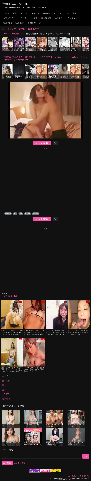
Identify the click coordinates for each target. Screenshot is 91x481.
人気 (67, 13)
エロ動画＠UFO (17, 33)
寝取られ (8, 214)
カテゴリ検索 (19, 463)
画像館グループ (34, 23)
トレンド (57, 13)
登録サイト (59, 18)
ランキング (72, 18)
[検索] (41, 456)
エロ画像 (33, 18)
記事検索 (7, 463)
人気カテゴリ (9, 18)
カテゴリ (22, 18)
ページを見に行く (42, 143)
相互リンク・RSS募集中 (13, 23)
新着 (15, 13)
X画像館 (46, 13)
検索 (86, 456)
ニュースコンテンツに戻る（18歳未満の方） (21, 29)
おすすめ (24, 13)
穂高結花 (36, 214)
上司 (20, 214)
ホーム (6, 13)
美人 (15, 214)
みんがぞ (35, 13)
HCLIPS (27, 214)
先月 (74, 13)
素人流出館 (46, 18)
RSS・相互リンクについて (78, 476)
